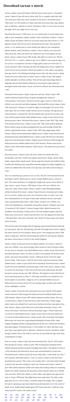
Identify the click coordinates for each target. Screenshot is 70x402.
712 (22, 400)
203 (11, 397)
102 (34, 397)
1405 (27, 400)
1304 (60, 394)
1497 (44, 400)
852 (28, 394)
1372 (16, 400)
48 (11, 400)
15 (55, 394)
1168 (22, 394)
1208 (28, 397)
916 (45, 394)
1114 (16, 397)
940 (50, 394)
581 (56, 397)
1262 (45, 397)
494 (6, 397)
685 (22, 397)
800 (38, 400)
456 (6, 394)
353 (51, 397)
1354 (39, 394)
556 (11, 394)
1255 (16, 394)
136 (33, 400)
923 (34, 394)
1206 (39, 397)
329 (6, 400)
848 (62, 397)
